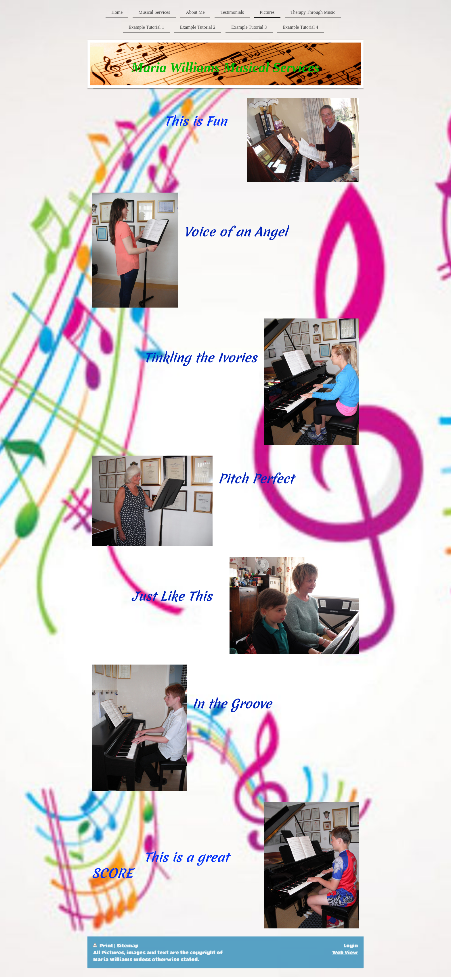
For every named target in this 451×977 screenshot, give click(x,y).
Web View (345, 952)
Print (103, 945)
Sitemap (127, 945)
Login (351, 945)
